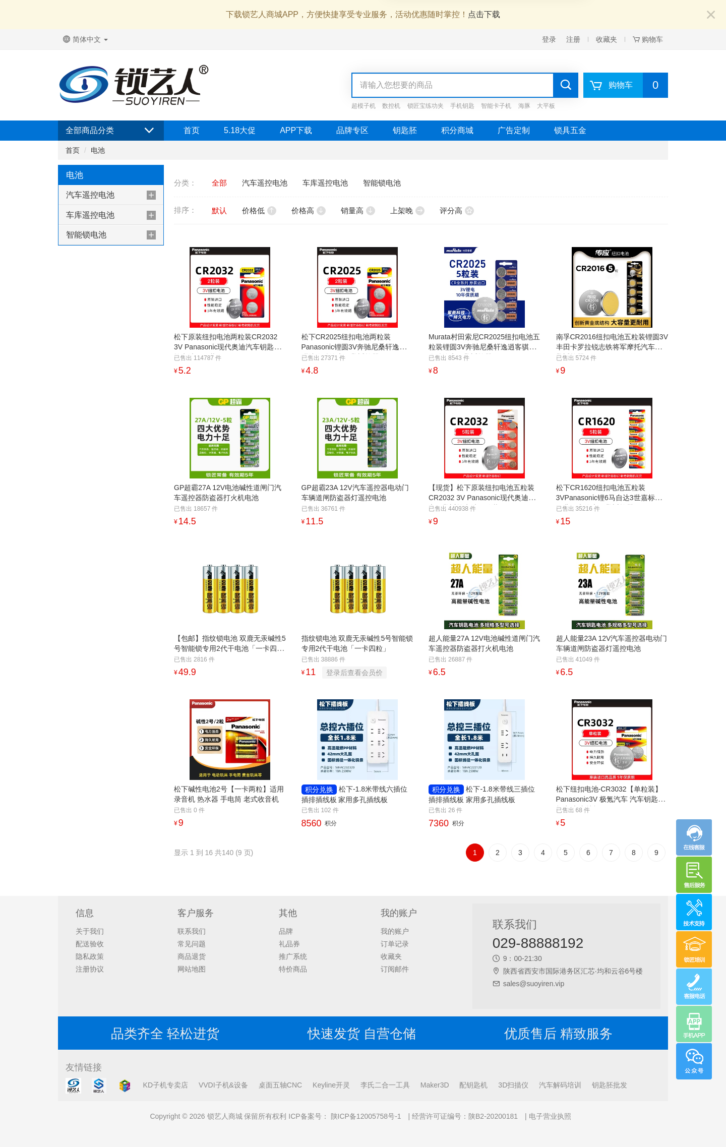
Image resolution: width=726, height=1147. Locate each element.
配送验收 (90, 944)
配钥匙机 (473, 1085)
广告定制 (514, 130)
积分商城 (457, 130)
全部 (219, 182)
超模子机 (363, 105)
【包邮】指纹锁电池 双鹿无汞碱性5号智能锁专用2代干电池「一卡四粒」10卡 (230, 648)
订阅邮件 (395, 969)
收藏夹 (606, 39)
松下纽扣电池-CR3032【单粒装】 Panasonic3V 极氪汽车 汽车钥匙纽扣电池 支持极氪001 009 (610, 799)
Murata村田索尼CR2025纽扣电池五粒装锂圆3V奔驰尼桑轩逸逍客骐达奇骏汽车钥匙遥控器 (484, 347)
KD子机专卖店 (165, 1085)
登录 (549, 39)
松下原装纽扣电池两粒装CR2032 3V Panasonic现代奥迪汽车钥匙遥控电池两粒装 (227, 347)
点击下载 (484, 14)
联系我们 (191, 931)
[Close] (711, 15)
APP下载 (296, 130)
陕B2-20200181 (493, 1116)
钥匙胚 (405, 130)
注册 (573, 39)
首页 (192, 130)
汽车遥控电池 (90, 195)
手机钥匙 (462, 105)
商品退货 (191, 956)
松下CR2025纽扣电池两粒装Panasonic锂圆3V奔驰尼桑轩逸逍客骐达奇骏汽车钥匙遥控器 (357, 347)
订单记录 (395, 944)
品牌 (286, 931)
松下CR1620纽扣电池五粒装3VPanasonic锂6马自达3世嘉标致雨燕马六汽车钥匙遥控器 (609, 498)
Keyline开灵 (331, 1085)
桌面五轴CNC (280, 1085)
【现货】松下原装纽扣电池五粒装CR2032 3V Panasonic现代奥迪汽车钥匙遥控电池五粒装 (482, 498)
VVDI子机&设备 (223, 1085)
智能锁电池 (86, 234)
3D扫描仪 (513, 1085)
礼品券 (289, 944)
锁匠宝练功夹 (425, 105)
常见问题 (191, 944)
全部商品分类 (111, 130)
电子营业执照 (550, 1116)
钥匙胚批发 (609, 1085)
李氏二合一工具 (385, 1085)
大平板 (546, 105)
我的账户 (395, 931)
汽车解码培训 (560, 1085)
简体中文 (85, 39)
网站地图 (191, 969)
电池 (98, 150)
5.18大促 (240, 130)
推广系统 (293, 956)
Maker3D (434, 1085)
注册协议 (90, 969)
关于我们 (90, 931)
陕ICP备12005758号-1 (365, 1116)
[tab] (110, 195)
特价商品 (293, 969)
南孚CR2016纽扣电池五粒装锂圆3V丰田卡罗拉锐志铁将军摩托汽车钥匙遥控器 (612, 347)
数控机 (391, 105)
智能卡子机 (496, 105)
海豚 (524, 105)
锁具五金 (570, 130)
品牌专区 (352, 130)
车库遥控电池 (90, 215)
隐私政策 (90, 956)
